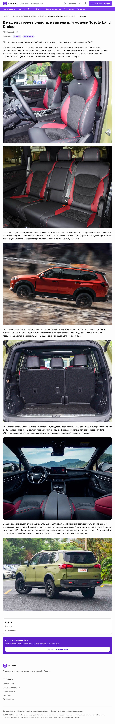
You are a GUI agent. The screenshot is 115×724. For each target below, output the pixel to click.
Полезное (81, 9)
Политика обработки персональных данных (33, 711)
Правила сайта (9, 691)
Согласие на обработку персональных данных (67, 711)
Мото (30, 9)
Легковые (24, 3)
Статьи (15, 16)
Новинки (21, 9)
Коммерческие (37, 3)
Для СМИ (7, 695)
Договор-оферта (9, 711)
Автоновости (9, 9)
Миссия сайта (8, 684)
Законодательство (53, 9)
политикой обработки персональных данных (64, 717)
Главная (6, 16)
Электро (39, 9)
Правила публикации (11, 687)
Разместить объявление (100, 3)
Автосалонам (8, 699)
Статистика (69, 9)
